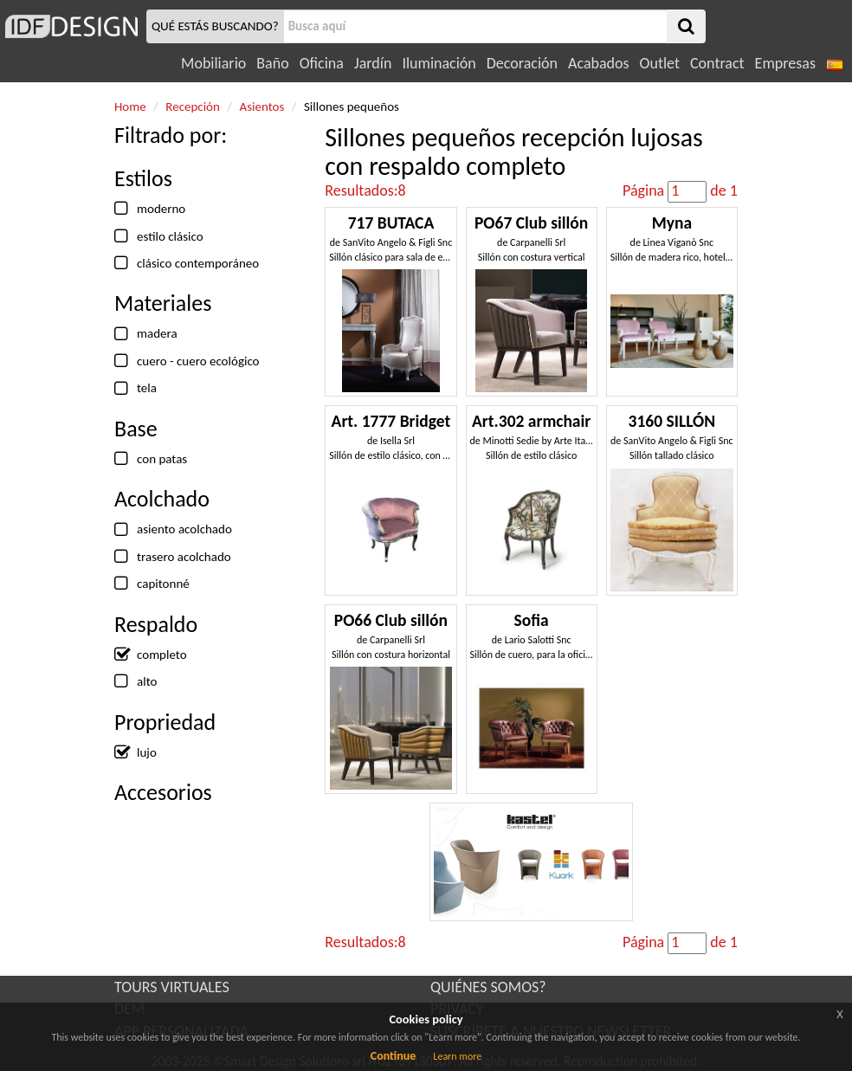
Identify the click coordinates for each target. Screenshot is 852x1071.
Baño (272, 63)
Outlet (660, 63)
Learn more (457, 1056)
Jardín (372, 63)
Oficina (322, 63)
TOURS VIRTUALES (171, 987)
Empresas (785, 63)
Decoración (522, 63)
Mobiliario (213, 63)
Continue (393, 1055)
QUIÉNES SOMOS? (488, 987)
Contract (717, 63)
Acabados (598, 63)
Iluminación (438, 63)
